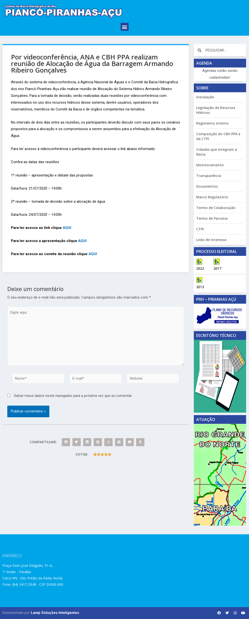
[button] (125, 27)
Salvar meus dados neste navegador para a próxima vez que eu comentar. (73, 396)
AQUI (67, 228)
